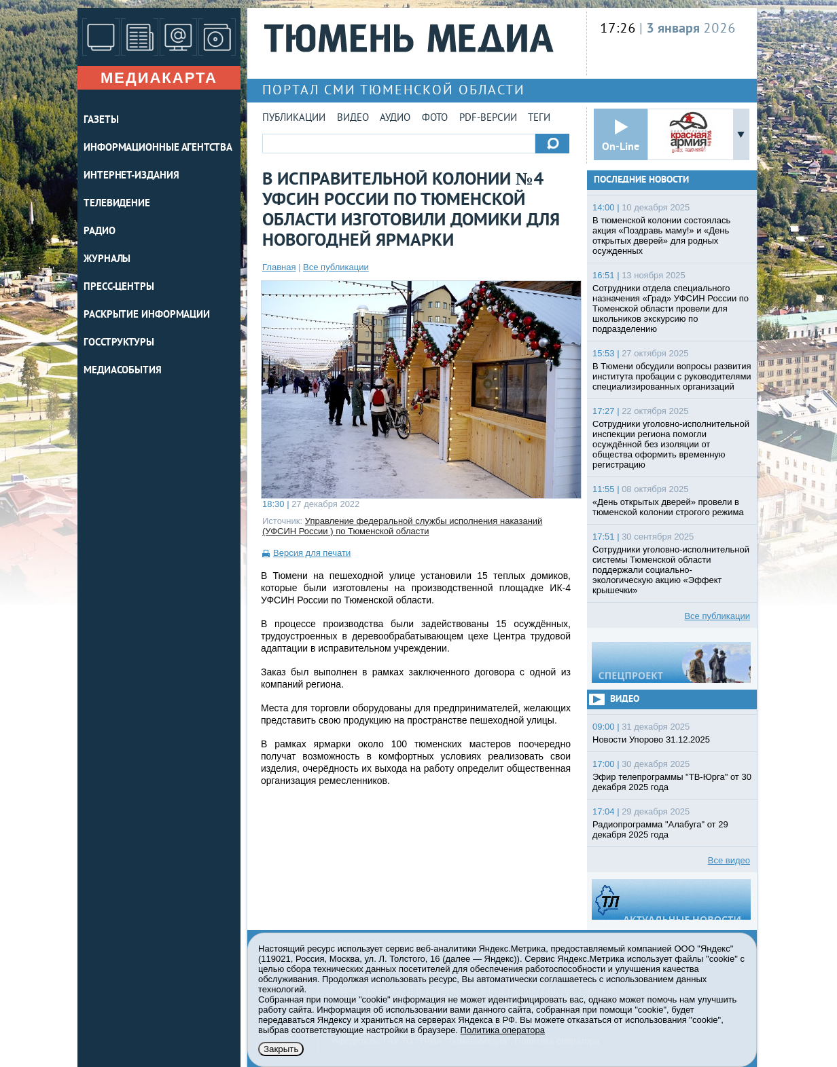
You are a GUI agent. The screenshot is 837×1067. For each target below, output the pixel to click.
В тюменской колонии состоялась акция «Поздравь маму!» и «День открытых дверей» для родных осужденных (661, 235)
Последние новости (641, 180)
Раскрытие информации (147, 315)
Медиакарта (159, 77)
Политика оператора (503, 1030)
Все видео (729, 860)
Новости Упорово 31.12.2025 (651, 739)
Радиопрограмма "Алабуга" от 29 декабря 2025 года (660, 829)
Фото (435, 118)
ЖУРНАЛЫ (107, 259)
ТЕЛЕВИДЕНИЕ (117, 204)
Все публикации (336, 267)
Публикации (293, 118)
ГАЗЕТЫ (101, 120)
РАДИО (99, 231)
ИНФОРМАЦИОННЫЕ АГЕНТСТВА (158, 148)
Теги (539, 118)
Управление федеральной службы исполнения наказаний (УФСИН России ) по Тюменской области (402, 526)
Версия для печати (312, 553)
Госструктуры (119, 343)
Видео (353, 118)
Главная (279, 267)
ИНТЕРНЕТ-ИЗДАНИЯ (131, 176)
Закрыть (281, 1049)
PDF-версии (488, 118)
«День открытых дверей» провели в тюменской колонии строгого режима (668, 507)
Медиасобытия (123, 370)
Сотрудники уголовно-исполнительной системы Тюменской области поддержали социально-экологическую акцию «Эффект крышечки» (670, 569)
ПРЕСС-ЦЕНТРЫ (119, 287)
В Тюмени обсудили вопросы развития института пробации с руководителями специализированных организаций (671, 376)
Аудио (395, 118)
